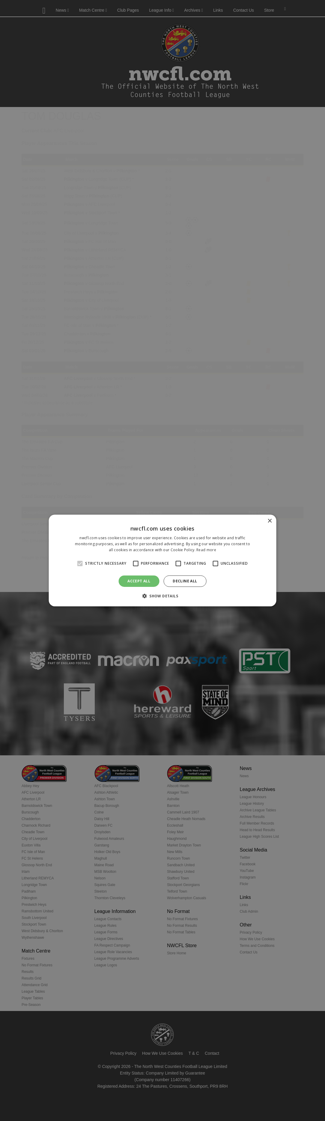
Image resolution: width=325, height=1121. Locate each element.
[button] (162, 596)
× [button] (269, 521)
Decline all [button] (185, 581)
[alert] (162, 560)
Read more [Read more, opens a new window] (206, 549)
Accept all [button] (138, 581)
